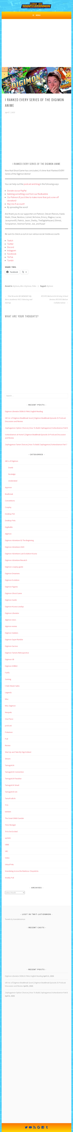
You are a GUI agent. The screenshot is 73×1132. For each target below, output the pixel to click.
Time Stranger (10, 825)
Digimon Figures (11, 586)
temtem (8, 811)
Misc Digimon (25, 286)
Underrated (12, 481)
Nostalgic (12, 474)
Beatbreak (9, 494)
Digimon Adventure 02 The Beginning (19, 540)
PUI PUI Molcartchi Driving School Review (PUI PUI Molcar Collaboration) (54, 299)
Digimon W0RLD (11, 666)
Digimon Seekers (11, 633)
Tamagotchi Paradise (13, 778)
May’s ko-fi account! (16, 203)
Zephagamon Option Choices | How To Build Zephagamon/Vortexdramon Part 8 (36, 428)
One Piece (9, 719)
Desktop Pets (10, 520)
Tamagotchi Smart (12, 785)
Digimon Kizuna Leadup (14, 606)
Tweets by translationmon (15, 919)
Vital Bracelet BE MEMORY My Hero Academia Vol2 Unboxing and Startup (18, 299)
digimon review (11, 626)
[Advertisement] (36, 46)
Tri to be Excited (11, 831)
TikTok (10, 257)
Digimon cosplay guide (14, 567)
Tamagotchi (9, 765)
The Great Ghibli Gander (14, 818)
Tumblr (10, 260)
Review (7, 745)
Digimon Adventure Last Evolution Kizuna (21, 553)
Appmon (8, 487)
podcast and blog (32, 184)
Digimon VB (9, 659)
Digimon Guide (11, 600)
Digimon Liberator (12, 613)
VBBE (7, 844)
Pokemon (9, 732)
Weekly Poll (9, 877)
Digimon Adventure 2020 (14, 547)
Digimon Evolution (12, 580)
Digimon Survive (11, 646)
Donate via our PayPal (16, 190)
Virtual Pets (9, 864)
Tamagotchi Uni (11, 792)
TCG (6, 805)
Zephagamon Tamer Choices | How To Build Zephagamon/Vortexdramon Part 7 (36, 444)
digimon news (10, 620)
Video (34, 286)
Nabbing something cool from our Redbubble (27, 194)
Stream (7, 758)
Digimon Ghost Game (13, 593)
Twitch (10, 240)
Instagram (11, 250)
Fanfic (7, 672)
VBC (6, 851)
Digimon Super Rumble (14, 639)
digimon (16, 286)
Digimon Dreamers (12, 573)
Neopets (8, 712)
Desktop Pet (10, 514)
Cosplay (8, 507)
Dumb (10, 467)
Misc (7, 699)
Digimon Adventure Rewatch (16, 560)
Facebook (11, 253)
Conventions (10, 500)
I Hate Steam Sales (12, 686)
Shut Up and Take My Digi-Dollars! (18, 752)
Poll (6, 739)
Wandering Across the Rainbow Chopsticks (21, 871)
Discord (10, 247)
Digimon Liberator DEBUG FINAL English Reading (24, 411)
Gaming (8, 679)
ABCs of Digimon (11, 461)
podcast (8, 725)
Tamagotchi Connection (14, 772)
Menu (38, 15)
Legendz (8, 692)
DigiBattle (9, 527)
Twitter (10, 243)
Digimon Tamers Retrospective (17, 653)
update (8, 838)
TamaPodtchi (10, 798)
